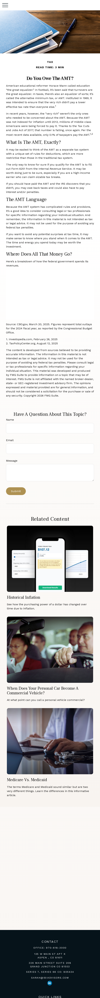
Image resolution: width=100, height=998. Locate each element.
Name (10, 419)
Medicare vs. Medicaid (27, 780)
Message (11, 460)
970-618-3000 (56, 947)
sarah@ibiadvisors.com (50, 977)
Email (10, 440)
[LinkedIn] (49, 983)
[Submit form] (16, 491)
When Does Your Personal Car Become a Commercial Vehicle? (42, 691)
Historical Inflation (23, 597)
